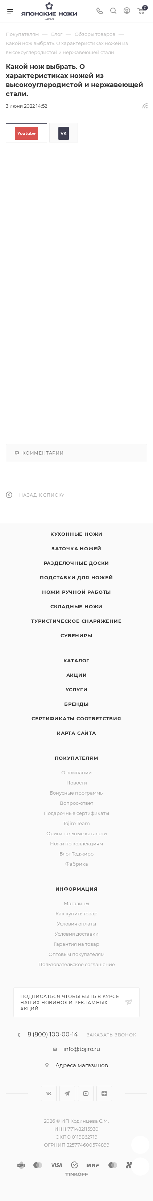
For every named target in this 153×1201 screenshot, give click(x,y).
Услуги (77, 689)
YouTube (86, 1093)
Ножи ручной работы (76, 592)
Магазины (76, 903)
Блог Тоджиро (76, 854)
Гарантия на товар (76, 944)
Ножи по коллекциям (76, 843)
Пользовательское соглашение (76, 964)
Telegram (67, 1093)
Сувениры (76, 635)
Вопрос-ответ (76, 803)
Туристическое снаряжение (76, 621)
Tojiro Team (76, 823)
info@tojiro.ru (81, 1048)
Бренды (76, 704)
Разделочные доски (76, 563)
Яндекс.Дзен (104, 1093)
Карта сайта (76, 733)
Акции (76, 675)
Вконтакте (49, 1093)
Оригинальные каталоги (76, 833)
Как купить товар (76, 913)
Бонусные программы (77, 793)
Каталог (76, 660)
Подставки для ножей (76, 577)
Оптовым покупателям (76, 954)
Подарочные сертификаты (76, 813)
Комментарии (39, 453)
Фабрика (76, 864)
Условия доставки (77, 934)
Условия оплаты (76, 924)
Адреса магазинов (81, 1065)
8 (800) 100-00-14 (53, 1035)
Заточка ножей (76, 548)
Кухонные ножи (76, 534)
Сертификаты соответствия (76, 718)
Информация (76, 889)
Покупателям (77, 758)
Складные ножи (76, 606)
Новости (76, 783)
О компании (76, 772)
